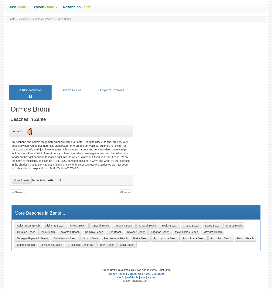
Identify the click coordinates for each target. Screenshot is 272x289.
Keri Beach (115, 232)
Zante (12, 19)
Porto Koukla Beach (165, 238)
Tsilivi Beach (107, 244)
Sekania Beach (26, 244)
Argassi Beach (147, 225)
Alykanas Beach (55, 225)
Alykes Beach (78, 225)
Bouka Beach (169, 225)
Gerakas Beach (26, 232)
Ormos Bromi (90, 238)
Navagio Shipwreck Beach (32, 238)
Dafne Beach (212, 225)
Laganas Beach (160, 232)
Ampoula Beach (123, 225)
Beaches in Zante (41, 19)
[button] (44, 7)
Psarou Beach (245, 238)
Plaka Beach (140, 238)
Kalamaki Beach (70, 232)
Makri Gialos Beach (186, 232)
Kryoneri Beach (136, 232)
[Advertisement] (136, 52)
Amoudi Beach (100, 225)
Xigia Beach (127, 244)
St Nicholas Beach (51, 244)
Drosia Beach (234, 225)
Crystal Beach (191, 225)
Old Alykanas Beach (65, 238)
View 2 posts (21, 180)
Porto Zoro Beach (221, 238)
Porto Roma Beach (194, 238)
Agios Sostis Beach (28, 225)
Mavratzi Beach (213, 232)
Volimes (23, 19)
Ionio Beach (48, 232)
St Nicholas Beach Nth (81, 244)
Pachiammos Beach (116, 238)
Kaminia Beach (94, 232)
